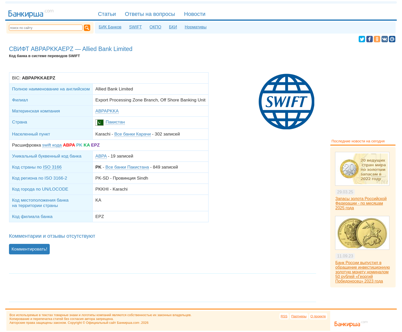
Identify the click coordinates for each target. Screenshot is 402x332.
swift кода (52, 145)
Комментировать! (29, 249)
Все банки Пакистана (127, 167)
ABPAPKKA (107, 110)
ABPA (101, 156)
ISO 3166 (52, 167)
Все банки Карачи (132, 134)
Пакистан (115, 122)
